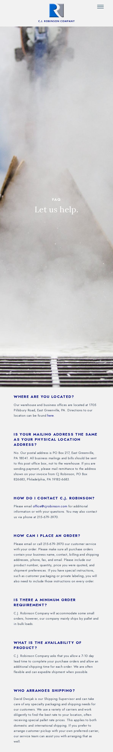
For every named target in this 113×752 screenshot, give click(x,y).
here (50, 415)
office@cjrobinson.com (50, 506)
